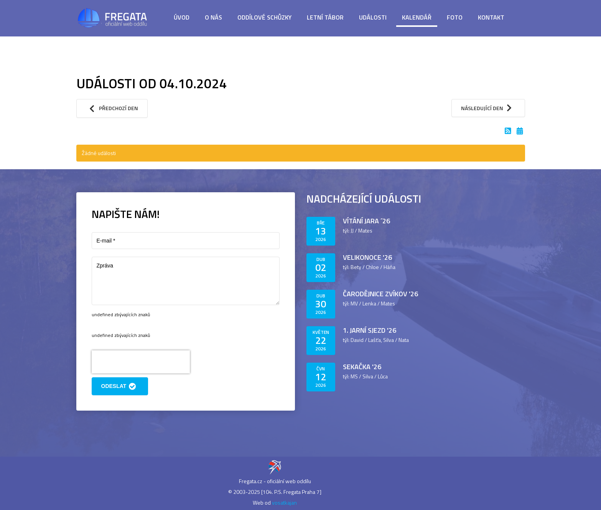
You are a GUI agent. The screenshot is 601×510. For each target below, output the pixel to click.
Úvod (181, 17)
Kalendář (416, 17)
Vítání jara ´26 (366, 221)
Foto (455, 17)
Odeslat (119, 386)
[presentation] (141, 361)
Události (373, 17)
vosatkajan (284, 502)
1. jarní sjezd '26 (369, 330)
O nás (213, 17)
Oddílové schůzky (264, 17)
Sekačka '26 (362, 366)
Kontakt (491, 17)
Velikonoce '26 (367, 257)
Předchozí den (112, 108)
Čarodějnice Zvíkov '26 (380, 294)
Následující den (488, 108)
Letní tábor (325, 17)
